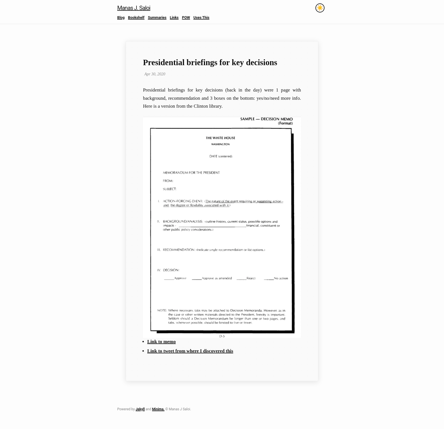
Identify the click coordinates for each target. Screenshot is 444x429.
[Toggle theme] (320, 7)
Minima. (158, 409)
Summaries (157, 17)
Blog (121, 17)
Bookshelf (136, 17)
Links (174, 17)
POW (186, 17)
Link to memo (161, 341)
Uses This (201, 17)
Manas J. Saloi (133, 8)
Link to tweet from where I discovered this (190, 351)
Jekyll (140, 409)
